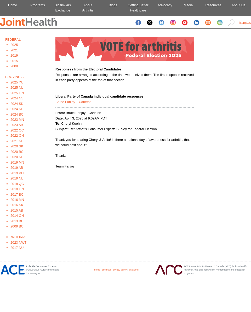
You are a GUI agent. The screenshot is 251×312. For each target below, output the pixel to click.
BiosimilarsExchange (63, 7)
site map (106, 269)
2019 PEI (17, 173)
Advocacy (163, 5)
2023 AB (16, 125)
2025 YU (17, 82)
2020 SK (16, 146)
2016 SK (16, 205)
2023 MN (17, 120)
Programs (37, 5)
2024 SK (16, 104)
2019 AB (16, 168)
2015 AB (16, 210)
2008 (14, 66)
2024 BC (17, 114)
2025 (14, 45)
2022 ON (17, 135)
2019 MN (17, 162)
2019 (14, 55)
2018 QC (17, 184)
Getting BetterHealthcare (138, 7)
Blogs (113, 5)
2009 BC (17, 226)
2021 (14, 50)
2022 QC (17, 130)
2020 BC (17, 152)
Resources (213, 5)
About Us (239, 5)
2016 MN (17, 200)
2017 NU (17, 248)
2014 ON (17, 216)
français (245, 23)
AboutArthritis (87, 7)
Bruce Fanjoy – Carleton (73, 102)
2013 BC (17, 221)
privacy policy (120, 269)
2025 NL (16, 87)
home (97, 269)
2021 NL (16, 141)
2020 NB (17, 157)
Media (188, 5)
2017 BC (17, 194)
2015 (14, 61)
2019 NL (16, 178)
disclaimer (134, 269)
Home (12, 5)
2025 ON (17, 93)
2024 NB (17, 109)
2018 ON (17, 189)
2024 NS (17, 98)
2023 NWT (18, 242)
